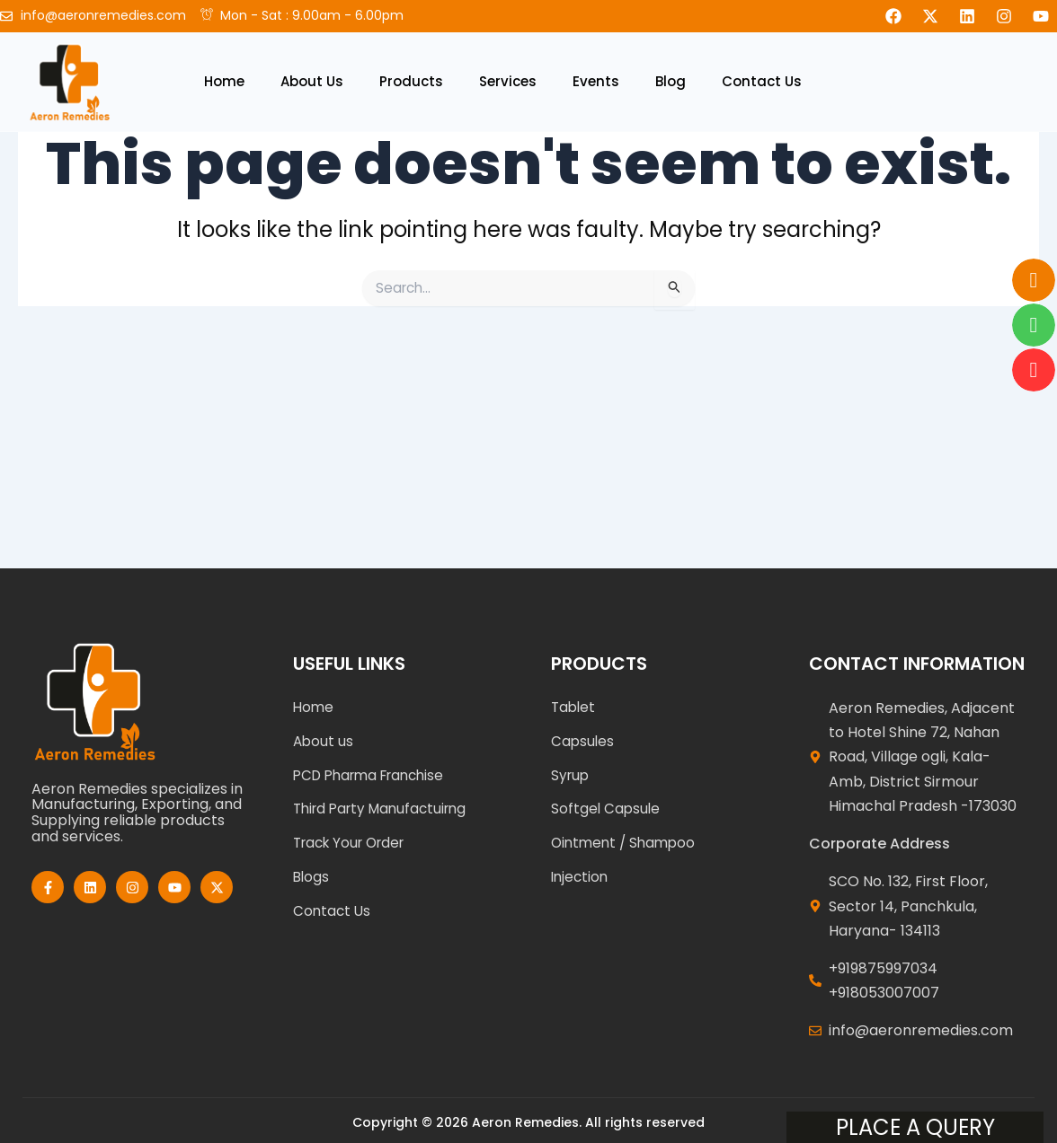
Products (411, 82)
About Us (311, 82)
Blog (670, 82)
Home (224, 82)
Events (596, 82)
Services (508, 82)
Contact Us (762, 82)
